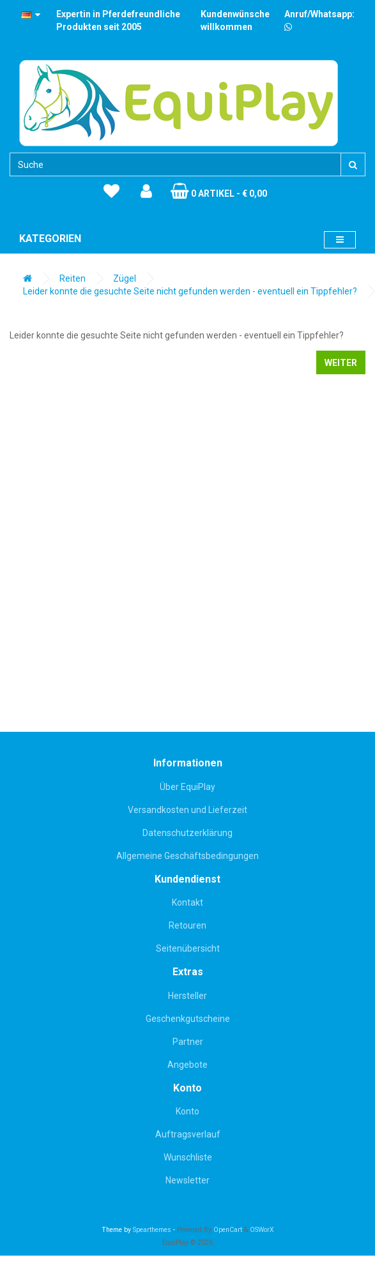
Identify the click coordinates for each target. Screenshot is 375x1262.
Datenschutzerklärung (187, 833)
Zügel (124, 278)
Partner (187, 1042)
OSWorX (262, 1230)
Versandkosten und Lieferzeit (187, 810)
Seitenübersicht (188, 948)
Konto (187, 1111)
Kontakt (187, 902)
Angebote (187, 1065)
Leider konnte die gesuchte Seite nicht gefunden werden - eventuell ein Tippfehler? (190, 291)
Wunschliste (188, 1157)
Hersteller (187, 996)
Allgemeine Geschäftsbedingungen (187, 856)
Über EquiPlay (187, 787)
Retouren (187, 925)
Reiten (72, 278)
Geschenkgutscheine (188, 1019)
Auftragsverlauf (187, 1134)
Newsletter (187, 1180)
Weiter (341, 363)
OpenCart (227, 1230)
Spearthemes (152, 1230)
